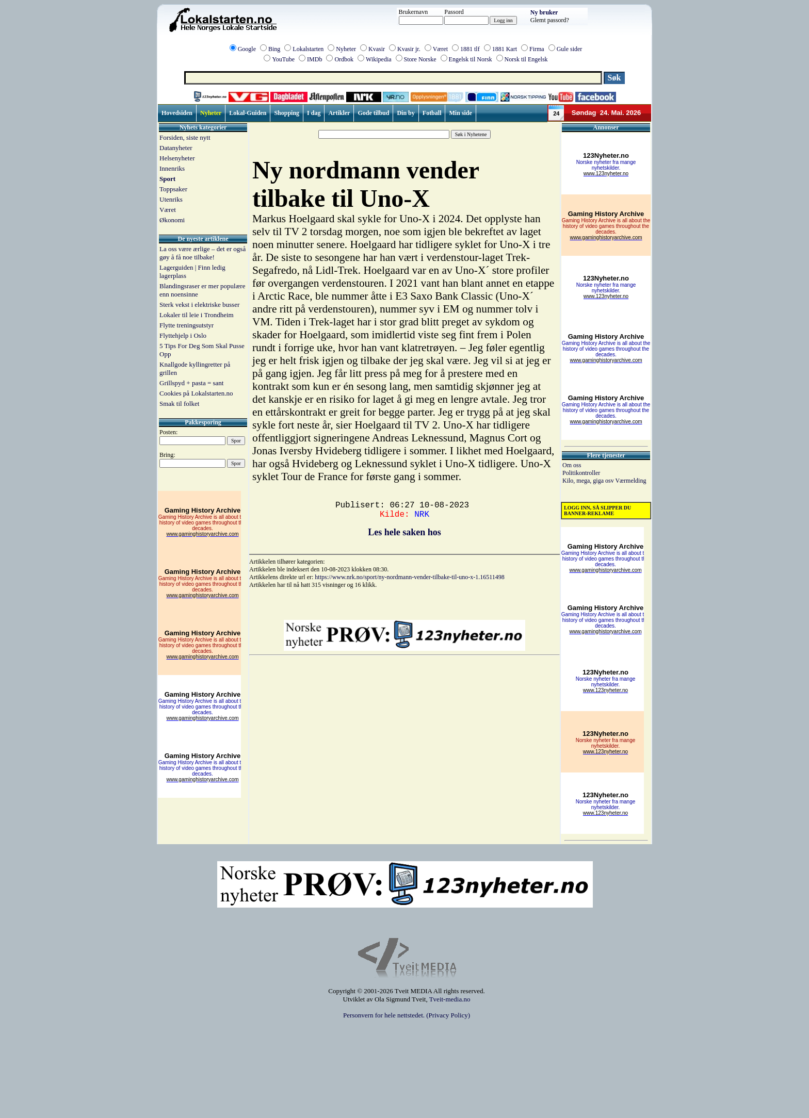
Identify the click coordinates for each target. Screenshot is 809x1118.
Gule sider (570, 49)
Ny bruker (544, 12)
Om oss (571, 465)
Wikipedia (379, 59)
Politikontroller (581, 472)
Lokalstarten (308, 49)
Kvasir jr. (408, 49)
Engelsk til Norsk (470, 59)
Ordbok (343, 59)
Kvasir (376, 49)
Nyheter (346, 49)
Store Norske (420, 59)
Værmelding (630, 480)
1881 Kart (504, 49)
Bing (274, 49)
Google (247, 49)
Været (440, 49)
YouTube (283, 59)
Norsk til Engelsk (526, 59)
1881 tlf (470, 49)
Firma (536, 49)
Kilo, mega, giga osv (588, 480)
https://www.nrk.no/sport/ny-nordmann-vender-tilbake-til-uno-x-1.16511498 (409, 577)
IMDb (314, 59)
